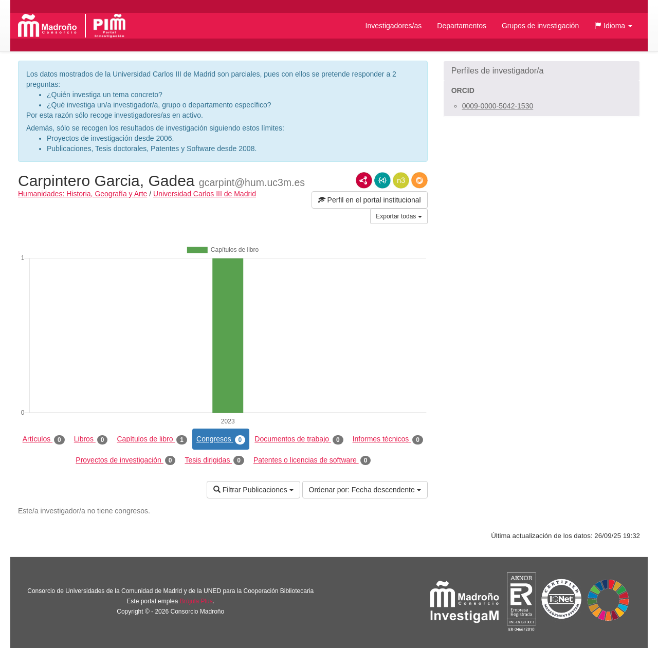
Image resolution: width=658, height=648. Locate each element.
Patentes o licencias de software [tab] (312, 460)
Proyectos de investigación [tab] (125, 460)
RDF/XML (364, 180)
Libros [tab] (91, 439)
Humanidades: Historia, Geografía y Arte (82, 194)
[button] (613, 26)
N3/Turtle (401, 180)
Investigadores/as (393, 26)
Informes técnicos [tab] (388, 439)
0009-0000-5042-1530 (498, 106)
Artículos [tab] (44, 439)
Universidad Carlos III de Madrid (204, 194)
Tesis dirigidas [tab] (214, 460)
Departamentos (461, 26)
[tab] (541, 71)
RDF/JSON (419, 180)
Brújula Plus (196, 601)
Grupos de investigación (540, 26)
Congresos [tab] (220, 439)
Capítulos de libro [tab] (152, 439)
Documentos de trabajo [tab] (298, 439)
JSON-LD (382, 180)
